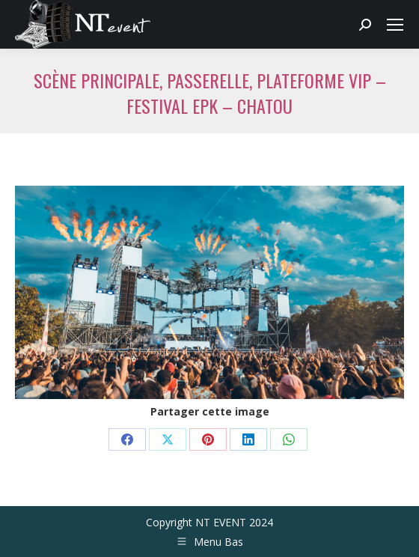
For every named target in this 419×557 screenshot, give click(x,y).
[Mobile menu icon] (395, 25)
